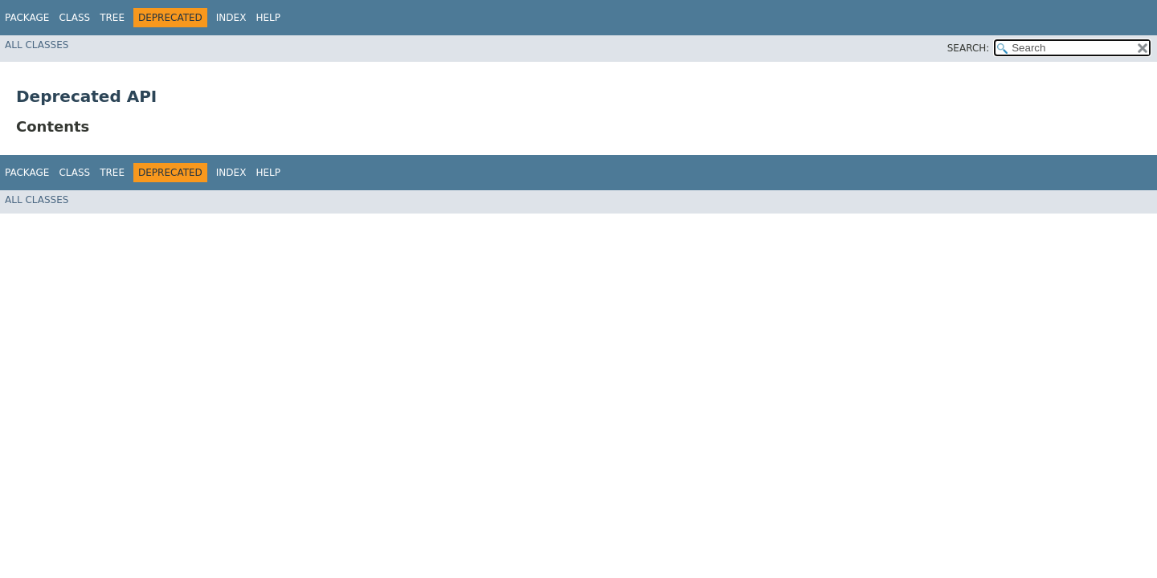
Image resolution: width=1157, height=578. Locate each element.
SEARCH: (968, 48)
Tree (112, 17)
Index (231, 17)
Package (27, 17)
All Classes (36, 45)
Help (268, 17)
